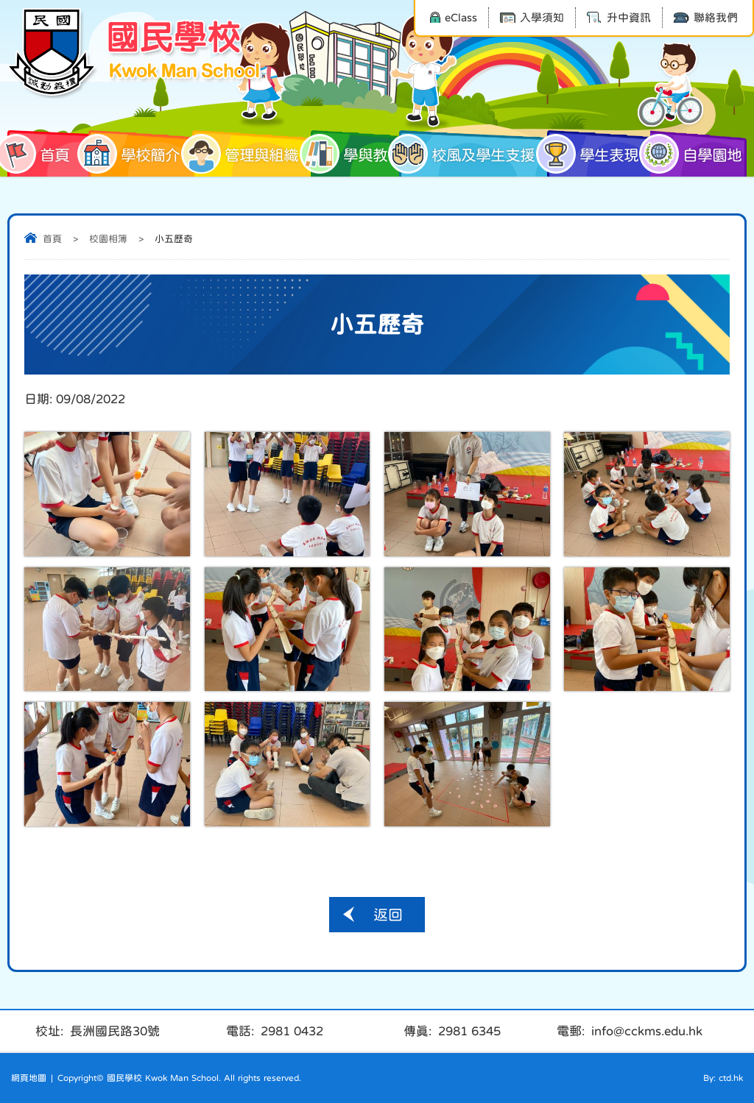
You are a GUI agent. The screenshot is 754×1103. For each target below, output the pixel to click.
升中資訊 (619, 17)
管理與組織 (245, 154)
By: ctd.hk (723, 1078)
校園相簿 (108, 239)
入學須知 (532, 17)
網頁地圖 (28, 1078)
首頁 (38, 154)
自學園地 (695, 154)
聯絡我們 (706, 17)
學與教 (349, 154)
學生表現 (592, 154)
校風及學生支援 (467, 154)
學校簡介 (134, 154)
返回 (388, 914)
